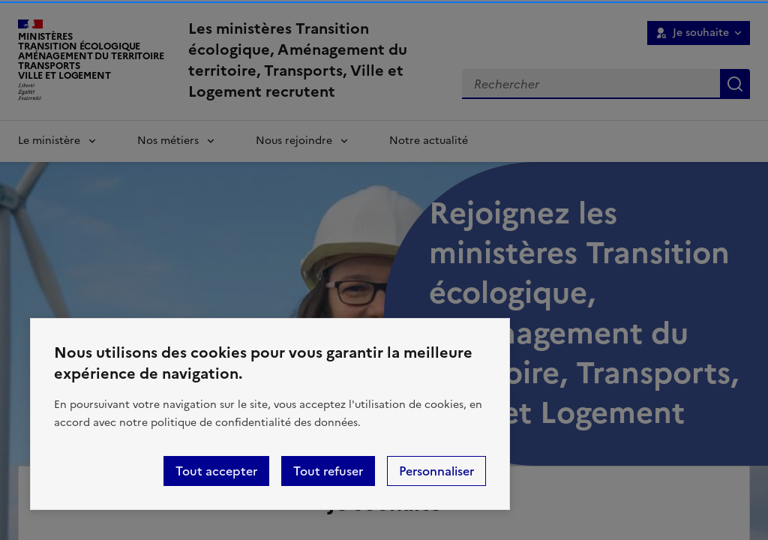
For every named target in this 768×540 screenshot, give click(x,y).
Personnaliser (436, 471)
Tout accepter (216, 471)
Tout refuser (328, 471)
